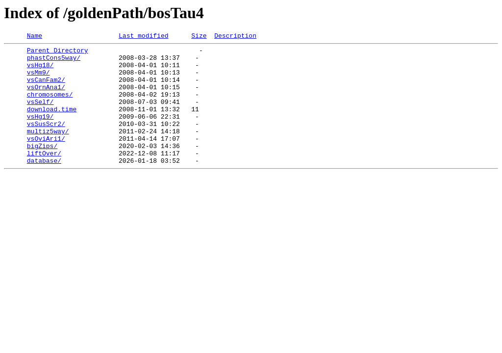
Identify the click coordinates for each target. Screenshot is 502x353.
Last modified (143, 36)
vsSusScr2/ (46, 141)
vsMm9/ (38, 79)
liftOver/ (44, 176)
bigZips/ (42, 167)
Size (198, 36)
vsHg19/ (40, 132)
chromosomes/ (50, 105)
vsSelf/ (40, 114)
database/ (44, 185)
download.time (51, 123)
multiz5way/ (48, 150)
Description (235, 36)
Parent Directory (57, 53)
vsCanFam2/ (46, 88)
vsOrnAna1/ (46, 97)
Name (34, 36)
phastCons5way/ (53, 61)
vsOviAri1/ (46, 158)
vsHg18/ (40, 70)
